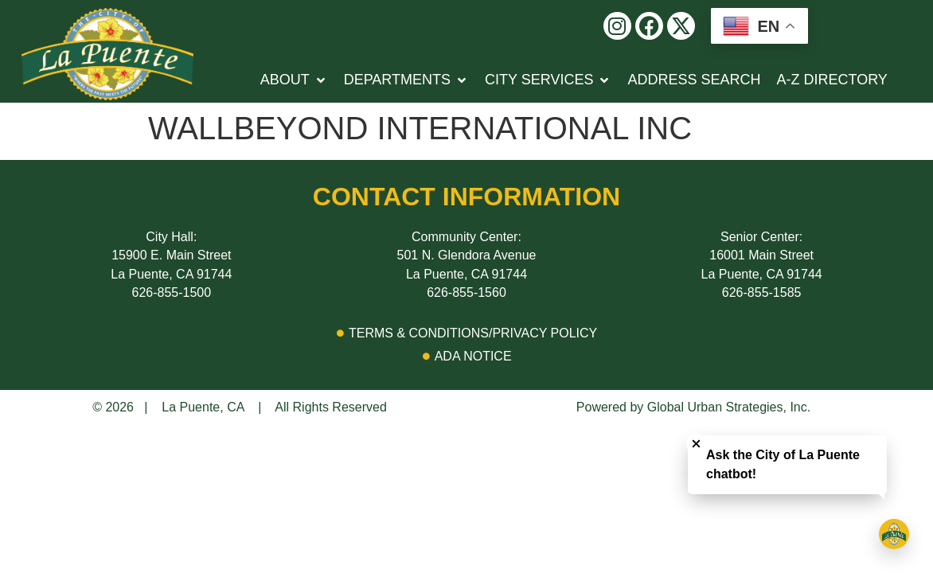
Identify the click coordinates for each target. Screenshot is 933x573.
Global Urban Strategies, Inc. (728, 407)
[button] (617, 26)
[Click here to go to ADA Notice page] (466, 356)
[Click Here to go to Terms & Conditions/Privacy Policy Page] (466, 333)
